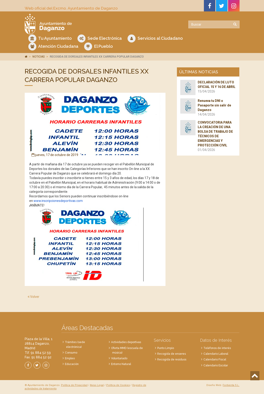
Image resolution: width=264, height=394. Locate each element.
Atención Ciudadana (53, 46)
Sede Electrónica (99, 38)
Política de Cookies (118, 385)
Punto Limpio (165, 348)
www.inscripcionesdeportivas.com (58, 201)
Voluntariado (119, 358)
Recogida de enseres (171, 353)
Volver (33, 297)
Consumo (71, 352)
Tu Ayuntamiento (50, 38)
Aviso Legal (97, 385)
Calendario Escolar (215, 365)
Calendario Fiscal (214, 359)
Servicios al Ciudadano (155, 38)
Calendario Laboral (215, 353)
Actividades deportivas (126, 342)
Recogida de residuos (171, 359)
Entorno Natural (121, 364)
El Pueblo (98, 46)
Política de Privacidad (74, 385)
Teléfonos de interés (217, 348)
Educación (72, 364)
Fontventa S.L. (231, 385)
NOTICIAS (38, 56)
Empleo (70, 358)
